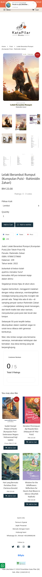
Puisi (11, 46)
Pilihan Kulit (7, 201)
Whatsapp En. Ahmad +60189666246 (21, 536)
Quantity (5, 212)
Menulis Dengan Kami (21, 529)
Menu (6, 10)
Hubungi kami (21, 532)
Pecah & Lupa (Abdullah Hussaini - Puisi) (21, 4)
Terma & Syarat (21, 522)
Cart (35, 10)
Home (4, 46)
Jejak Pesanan (21, 525)
